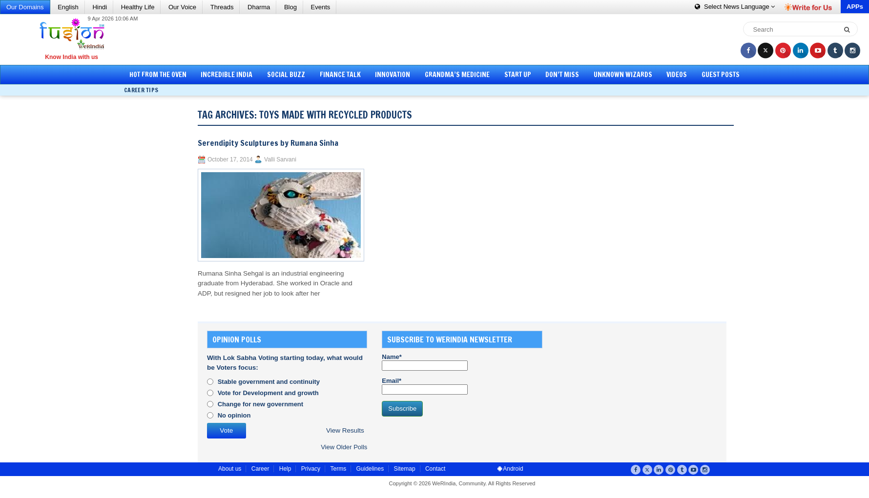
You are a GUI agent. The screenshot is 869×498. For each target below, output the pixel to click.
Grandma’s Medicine (457, 75)
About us (229, 468)
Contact (435, 468)
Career (260, 468)
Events (321, 7)
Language (735, 6)
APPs (855, 6)
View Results (345, 430)
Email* (425, 386)
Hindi (99, 7)
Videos (676, 75)
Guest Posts (721, 75)
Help (285, 468)
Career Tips (141, 90)
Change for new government (261, 404)
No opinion (234, 415)
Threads (222, 7)
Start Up (517, 75)
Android (510, 468)
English (68, 7)
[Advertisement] (438, 39)
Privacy (310, 468)
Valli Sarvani (280, 159)
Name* (425, 362)
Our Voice (182, 7)
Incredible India (226, 75)
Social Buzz (286, 75)
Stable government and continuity (269, 381)
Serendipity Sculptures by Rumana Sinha (268, 143)
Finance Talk (340, 75)
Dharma (259, 7)
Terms (338, 468)
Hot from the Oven (157, 75)
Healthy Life (138, 7)
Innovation (392, 75)
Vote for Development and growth (268, 393)
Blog (290, 7)
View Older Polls (344, 447)
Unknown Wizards (623, 75)
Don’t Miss (562, 75)
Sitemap (404, 468)
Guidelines (370, 468)
